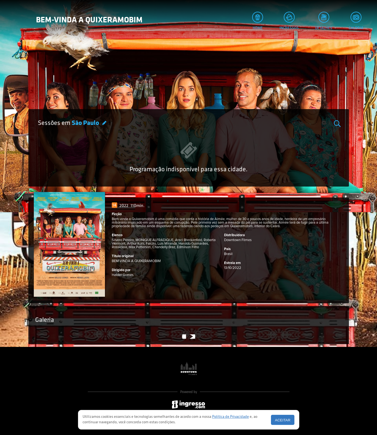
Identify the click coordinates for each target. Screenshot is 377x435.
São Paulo (86, 123)
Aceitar (283, 420)
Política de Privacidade (230, 417)
